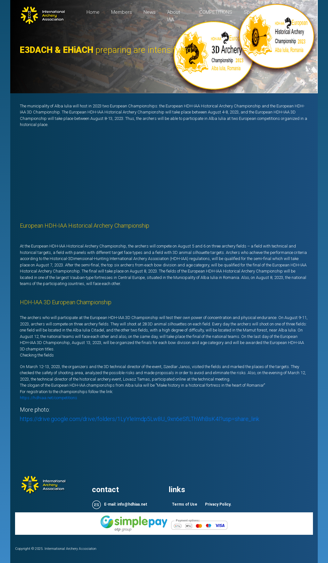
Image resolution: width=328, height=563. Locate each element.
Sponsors (254, 12)
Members (121, 12)
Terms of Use (184, 504)
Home (95, 11)
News (150, 12)
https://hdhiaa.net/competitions (48, 397)
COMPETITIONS (215, 12)
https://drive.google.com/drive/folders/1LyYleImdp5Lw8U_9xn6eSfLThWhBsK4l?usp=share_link (139, 419)
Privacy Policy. (218, 504)
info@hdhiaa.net (132, 504)
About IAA (173, 15)
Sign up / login (286, 15)
